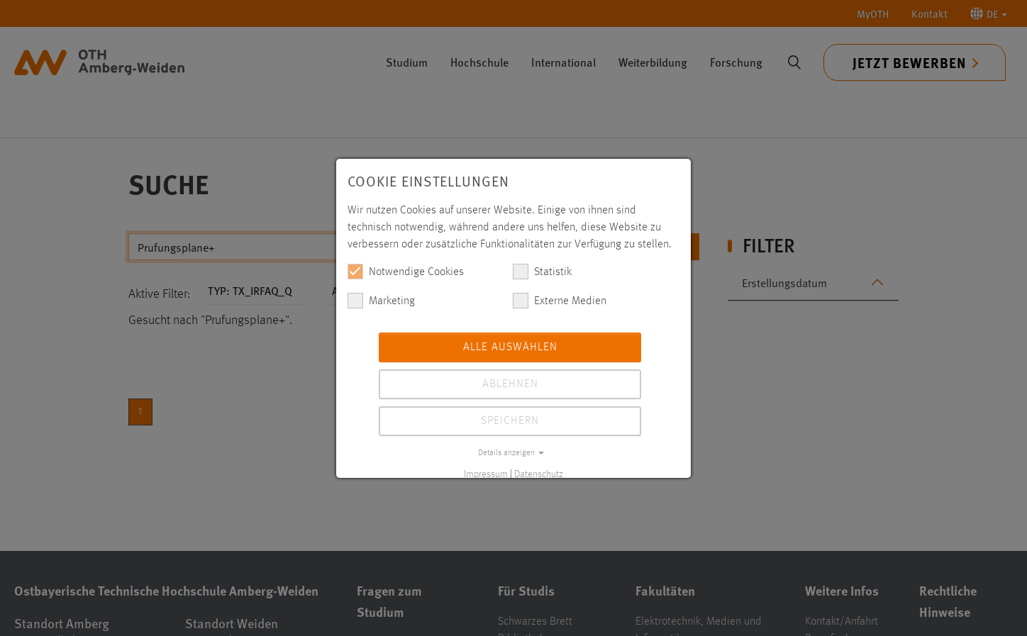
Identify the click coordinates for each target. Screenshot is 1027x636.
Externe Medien (559, 300)
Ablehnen (510, 384)
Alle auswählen (510, 347)
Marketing (381, 300)
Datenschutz (538, 474)
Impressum (486, 474)
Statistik (542, 271)
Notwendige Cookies (406, 271)
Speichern (510, 421)
